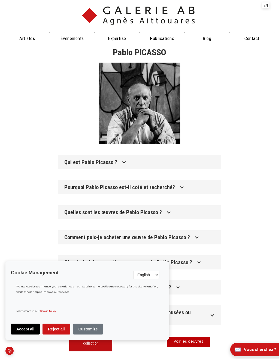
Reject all (56, 329)
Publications (162, 38)
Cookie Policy (48, 311)
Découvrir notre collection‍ (91, 340)
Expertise (117, 38)
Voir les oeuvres (188, 342)
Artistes (27, 38)
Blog (207, 38)
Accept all (25, 329)
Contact (251, 38)
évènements (72, 38)
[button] (139, 162)
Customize (88, 329)
